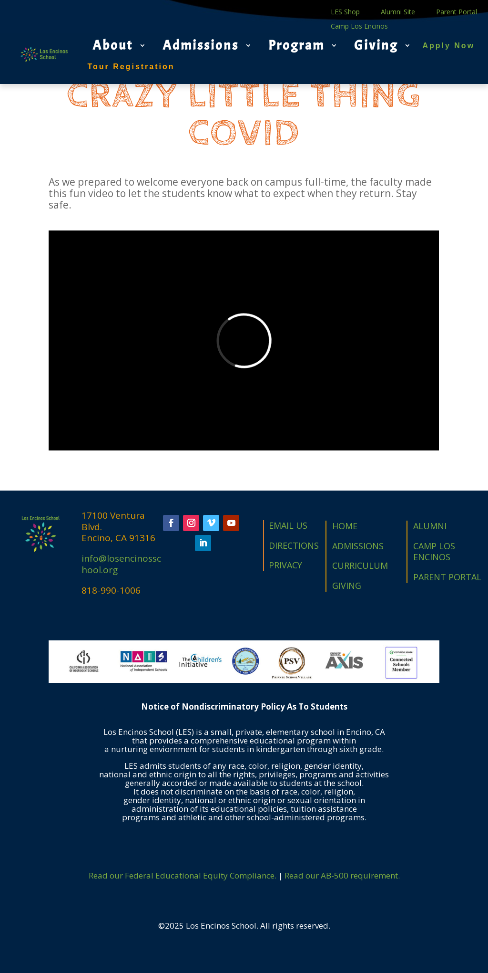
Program (296, 45)
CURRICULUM (360, 565)
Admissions (201, 45)
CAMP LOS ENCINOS (434, 551)
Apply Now (448, 46)
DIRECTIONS (294, 545)
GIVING (346, 585)
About (112, 45)
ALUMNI (430, 526)
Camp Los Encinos (359, 27)
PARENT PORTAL (447, 577)
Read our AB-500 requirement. (342, 875)
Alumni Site (398, 12)
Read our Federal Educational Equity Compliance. (182, 875)
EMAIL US (288, 525)
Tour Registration (130, 67)
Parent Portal (456, 12)
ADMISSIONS (358, 546)
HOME (344, 526)
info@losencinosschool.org (121, 564)
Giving (376, 45)
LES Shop (345, 12)
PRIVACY (285, 565)
